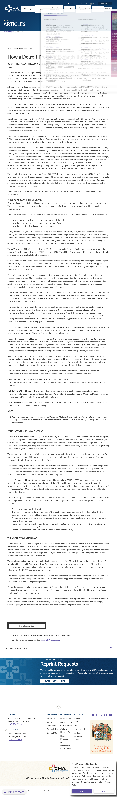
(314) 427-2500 (15, 740)
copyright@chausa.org (50, 640)
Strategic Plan (53, 730)
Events (76, 726)
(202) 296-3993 (15, 725)
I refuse (104, 791)
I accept (82, 791)
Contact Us (52, 734)
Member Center (77, 721)
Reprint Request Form (57, 681)
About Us (51, 719)
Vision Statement (51, 725)
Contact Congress (78, 735)
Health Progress (10, 32)
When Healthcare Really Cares (65, 746)
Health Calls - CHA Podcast (66, 725)
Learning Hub (79, 730)
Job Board (78, 740)
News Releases (66, 719)
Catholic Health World (66, 731)
